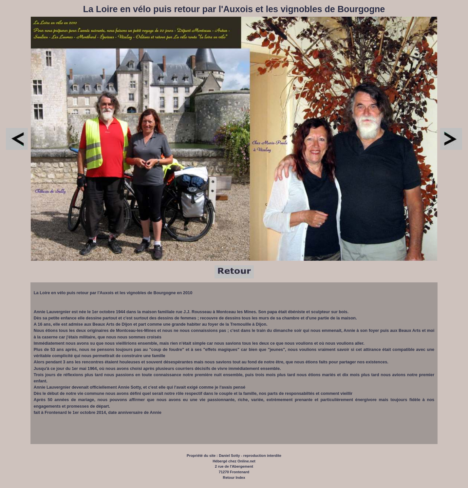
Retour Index (234, 477)
